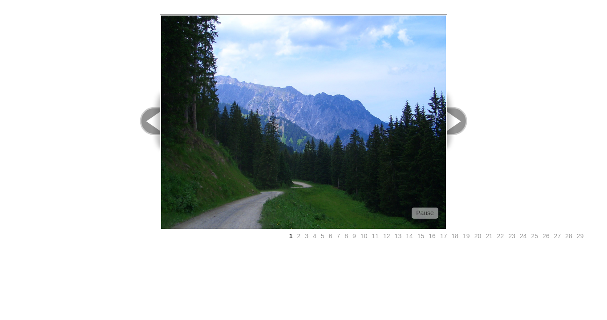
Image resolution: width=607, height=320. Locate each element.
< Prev (145, 121)
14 (409, 236)
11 (375, 236)
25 (534, 236)
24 (523, 236)
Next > (462, 121)
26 (546, 236)
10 (364, 236)
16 (432, 236)
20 (478, 236)
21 (489, 236)
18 (454, 236)
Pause (425, 212)
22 (500, 236)
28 (568, 236)
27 (557, 236)
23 (511, 236)
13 (398, 236)
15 (421, 236)
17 (443, 236)
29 (580, 236)
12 (386, 236)
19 (466, 236)
